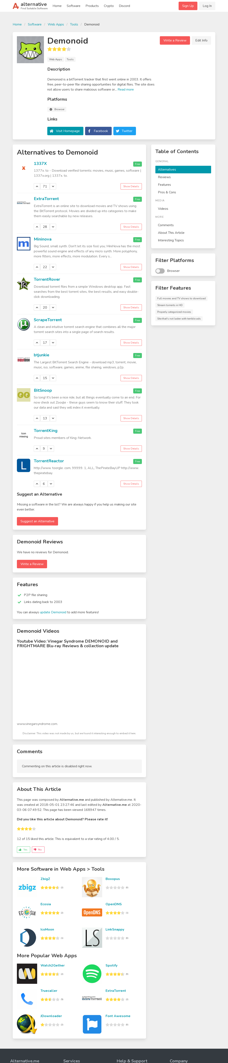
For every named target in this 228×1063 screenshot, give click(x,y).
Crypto (109, 6)
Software (73, 6)
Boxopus (113, 879)
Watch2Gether (53, 965)
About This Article (171, 232)
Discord (124, 6)
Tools (74, 24)
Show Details (131, 186)
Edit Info (201, 40)
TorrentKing (45, 430)
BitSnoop (43, 390)
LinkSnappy (115, 929)
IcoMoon (47, 929)
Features (164, 184)
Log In (207, 6)
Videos (163, 208)
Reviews (164, 177)
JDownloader (51, 1016)
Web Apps (56, 24)
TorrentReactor (49, 461)
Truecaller (49, 990)
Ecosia (46, 904)
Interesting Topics (171, 240)
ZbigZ (45, 879)
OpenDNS (114, 904)
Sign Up (188, 6)
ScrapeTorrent (48, 320)
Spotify (111, 965)
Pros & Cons (167, 192)
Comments (166, 225)
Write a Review (174, 40)
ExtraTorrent (46, 199)
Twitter (127, 131)
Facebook (101, 131)
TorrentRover (47, 279)
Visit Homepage (68, 131)
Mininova (43, 239)
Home (57, 6)
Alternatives (167, 169)
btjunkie (41, 355)
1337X (40, 163)
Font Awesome (118, 1016)
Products (92, 6)
